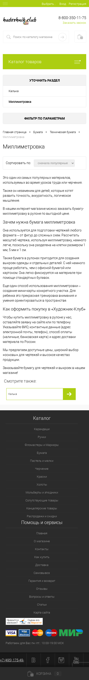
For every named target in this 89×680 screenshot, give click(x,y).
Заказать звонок (74, 22)
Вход (62, 4)
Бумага (42, 453)
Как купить (41, 557)
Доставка (41, 565)
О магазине (42, 541)
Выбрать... (49, 4)
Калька (14, 91)
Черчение (41, 468)
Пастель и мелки (41, 461)
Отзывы (42, 588)
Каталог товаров (44, 61)
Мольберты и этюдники (42, 492)
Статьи (42, 604)
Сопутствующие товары (41, 500)
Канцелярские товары (41, 508)
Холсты (42, 484)
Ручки (42, 437)
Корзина (44, 674)
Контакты (41, 549)
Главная (41, 533)
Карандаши (42, 429)
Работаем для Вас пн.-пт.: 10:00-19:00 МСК (35, 643)
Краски (42, 476)
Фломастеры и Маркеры (42, 445)
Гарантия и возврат (41, 581)
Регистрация (77, 4)
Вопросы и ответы (42, 596)
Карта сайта (42, 612)
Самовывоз (42, 573)
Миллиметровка (20, 102)
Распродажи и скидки (42, 516)
